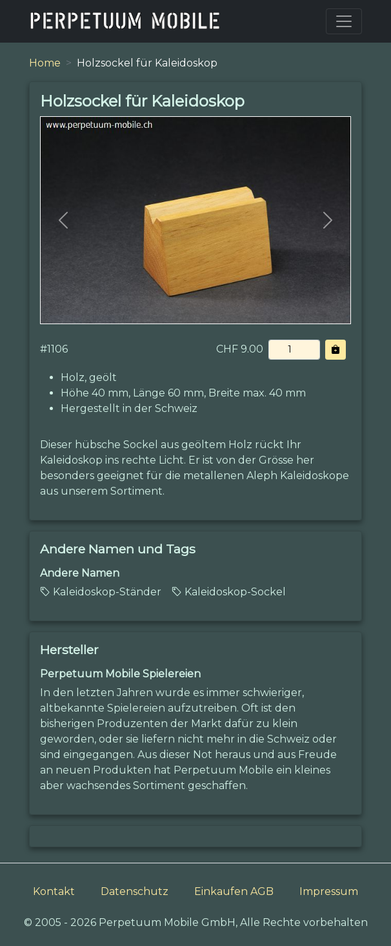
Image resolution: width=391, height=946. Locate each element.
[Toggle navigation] (344, 21)
